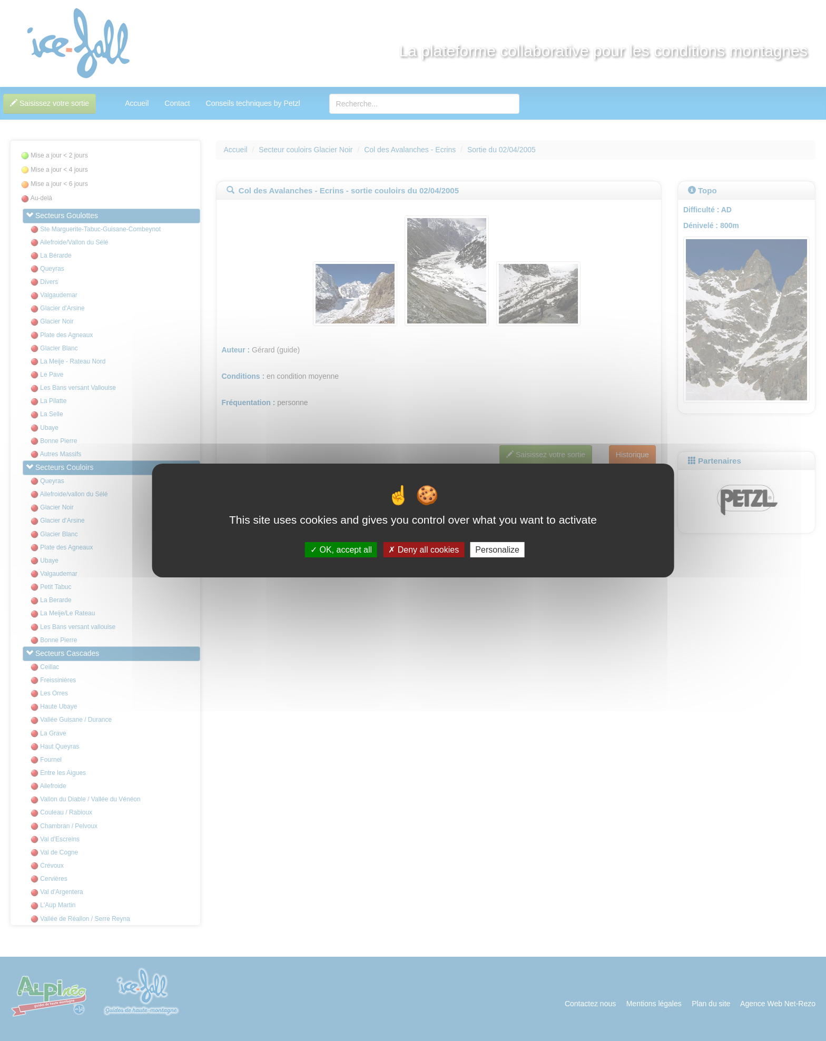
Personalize (497, 549)
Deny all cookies (423, 549)
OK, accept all (341, 549)
